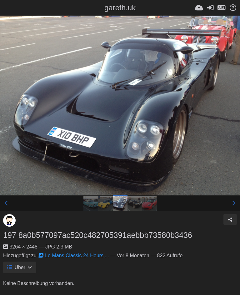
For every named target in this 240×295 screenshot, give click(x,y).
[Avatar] (9, 220)
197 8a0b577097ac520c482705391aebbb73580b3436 (97, 235)
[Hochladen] (199, 8)
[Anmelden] (210, 8)
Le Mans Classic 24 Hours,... (73, 255)
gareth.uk (120, 7)
